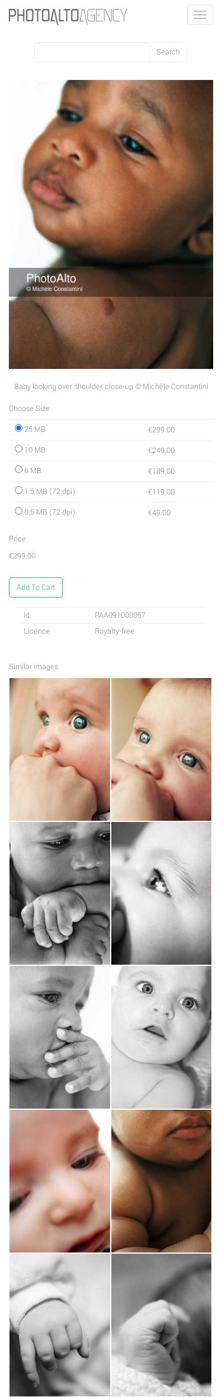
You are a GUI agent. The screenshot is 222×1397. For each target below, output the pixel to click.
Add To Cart (36, 587)
